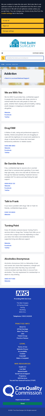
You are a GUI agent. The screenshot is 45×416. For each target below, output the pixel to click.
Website (7, 112)
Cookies (22, 353)
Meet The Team (22, 331)
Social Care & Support (22, 374)
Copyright (22, 356)
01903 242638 (27, 316)
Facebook (8, 115)
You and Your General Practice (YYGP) (22, 380)
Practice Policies (22, 338)
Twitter (7, 117)
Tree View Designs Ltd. (19, 410)
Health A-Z (22, 367)
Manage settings (8, 31)
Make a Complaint (22, 358)
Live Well (23, 369)
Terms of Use (22, 347)
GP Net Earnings (22, 329)
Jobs (22, 333)
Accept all (6, 20)
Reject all (6, 26)
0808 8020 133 (10, 183)
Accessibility (22, 351)
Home (2, 64)
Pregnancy (22, 376)
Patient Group (22, 336)
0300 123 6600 (10, 212)
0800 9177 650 (10, 279)
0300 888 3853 (10, 146)
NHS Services (22, 378)
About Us (22, 327)
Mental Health (22, 371)
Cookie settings (6, 13)
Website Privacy (22, 349)
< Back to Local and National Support (16, 78)
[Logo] (23, 43)
